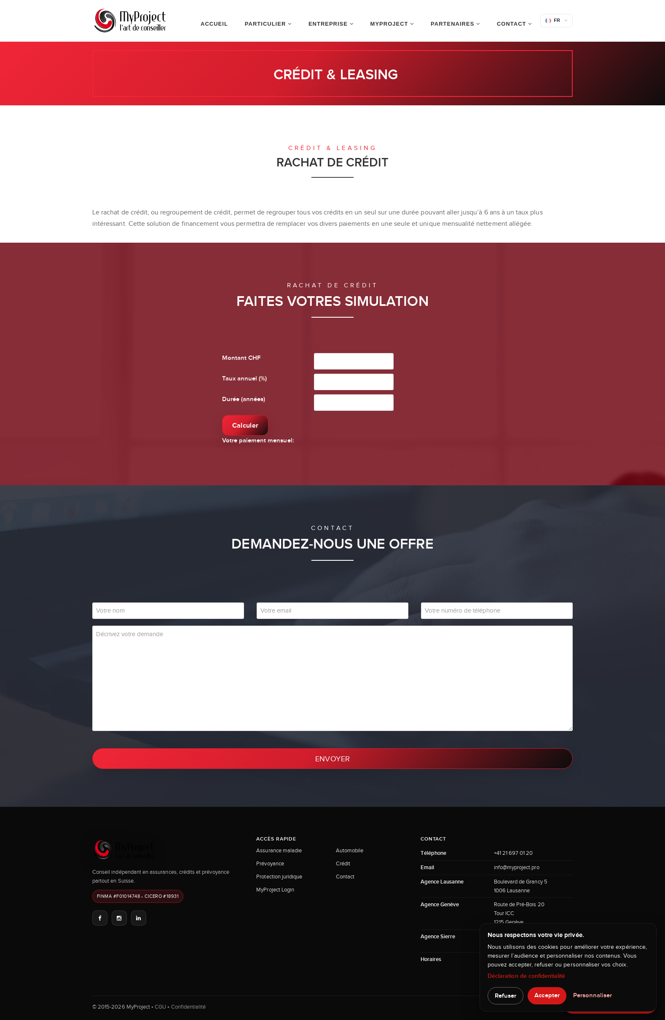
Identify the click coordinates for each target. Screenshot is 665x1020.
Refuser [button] (505, 995)
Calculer (245, 425)
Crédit (343, 863)
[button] (556, 20)
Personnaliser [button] (592, 995)
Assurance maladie (279, 850)
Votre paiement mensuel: (258, 440)
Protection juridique (279, 876)
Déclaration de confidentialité (527, 976)
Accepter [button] (546, 995)
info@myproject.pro (516, 867)
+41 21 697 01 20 (513, 853)
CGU (160, 1007)
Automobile (350, 850)
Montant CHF (241, 357)
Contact (345, 876)
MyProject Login (275, 889)
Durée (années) (243, 399)
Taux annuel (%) (244, 378)
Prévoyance (270, 863)
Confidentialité (188, 1007)
